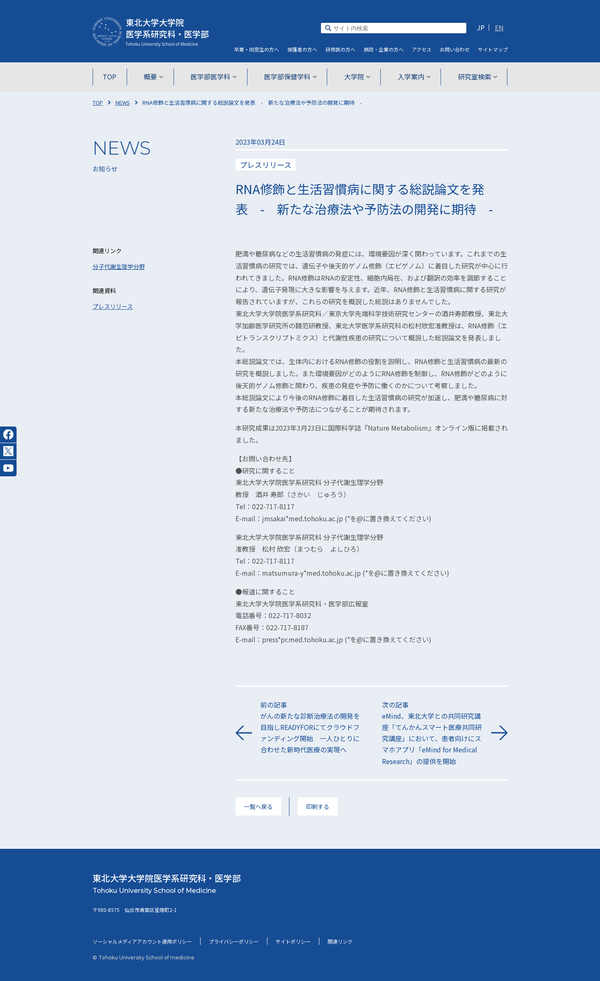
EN (499, 27)
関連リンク (340, 941)
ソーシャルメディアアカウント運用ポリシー (142, 941)
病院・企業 (384, 49)
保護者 (302, 49)
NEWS (122, 102)
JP (481, 27)
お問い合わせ (455, 49)
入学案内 (412, 76)
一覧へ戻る (258, 806)
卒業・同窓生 (256, 49)
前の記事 (310, 728)
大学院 (356, 76)
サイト (493, 49)
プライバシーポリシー (234, 941)
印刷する (317, 806)
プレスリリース (113, 306)
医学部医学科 (214, 76)
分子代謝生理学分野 (119, 266)
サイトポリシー (293, 941)
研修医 (340, 49)
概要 (155, 76)
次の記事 (432, 733)
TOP (112, 76)
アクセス (421, 49)
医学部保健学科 (290, 76)
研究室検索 (475, 76)
